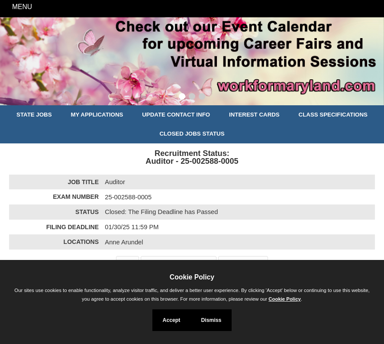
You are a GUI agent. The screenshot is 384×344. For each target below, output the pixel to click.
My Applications (97, 114)
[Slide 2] (192, 97)
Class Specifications (333, 114)
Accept (172, 320)
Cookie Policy (192, 277)
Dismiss (211, 320)
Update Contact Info (176, 114)
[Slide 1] (182, 97)
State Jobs (34, 114)
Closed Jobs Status (191, 133)
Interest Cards (254, 114)
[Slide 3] (202, 97)
